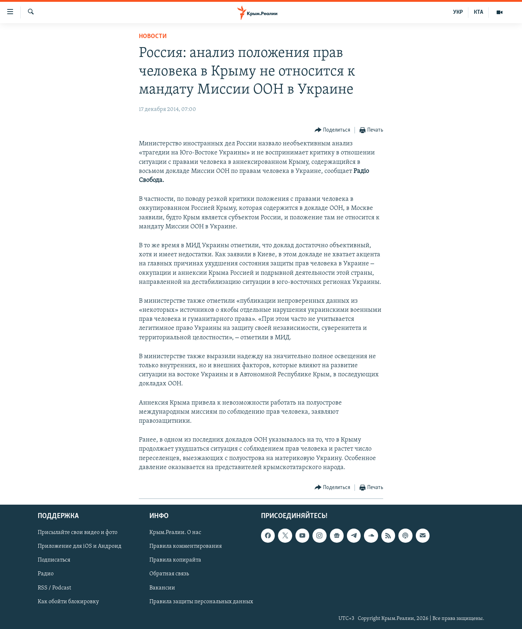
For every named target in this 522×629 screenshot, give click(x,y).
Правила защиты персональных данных (201, 602)
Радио (46, 574)
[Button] (333, 130)
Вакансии (162, 588)
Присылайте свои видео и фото (77, 532)
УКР (458, 12)
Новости (153, 36)
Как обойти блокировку (68, 602)
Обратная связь (169, 574)
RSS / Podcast (54, 588)
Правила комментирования (185, 546)
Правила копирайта (175, 560)
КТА (478, 12)
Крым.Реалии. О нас (175, 532)
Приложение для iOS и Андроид (79, 546)
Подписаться (54, 560)
